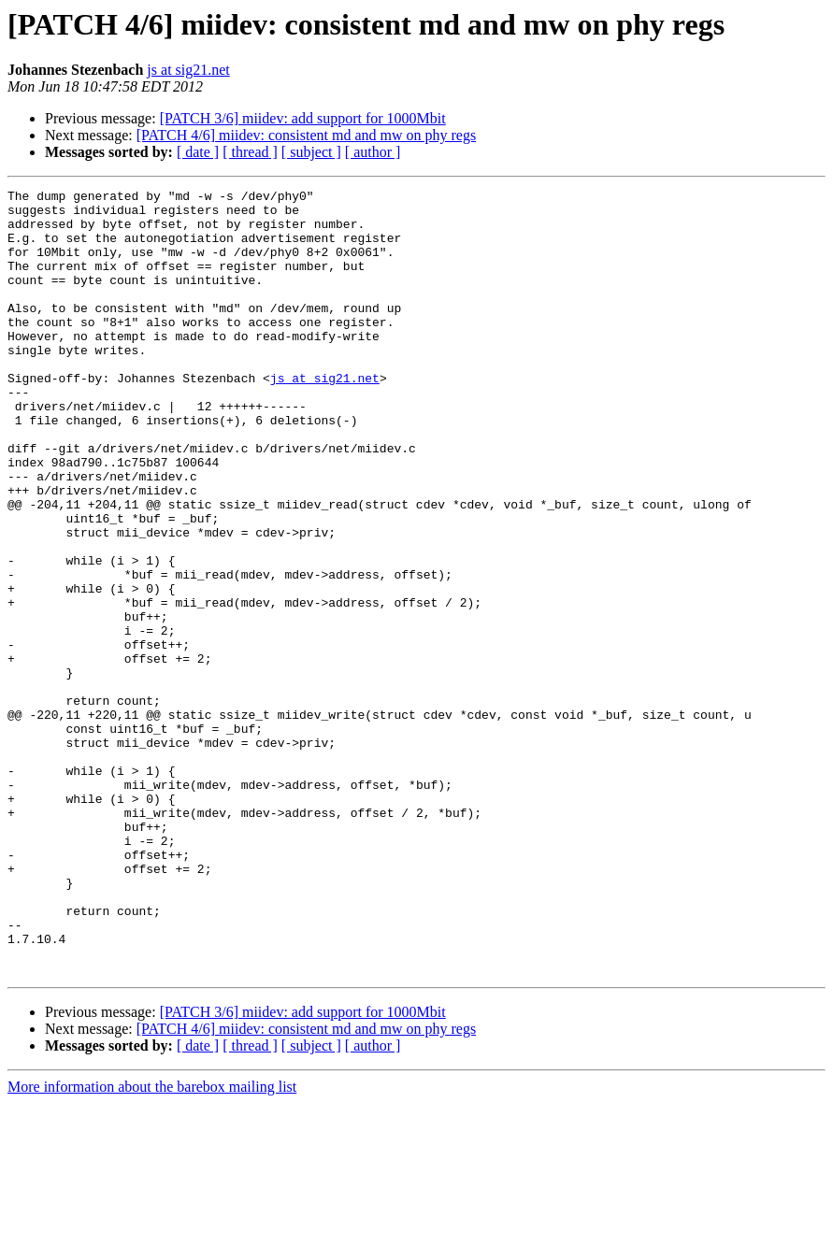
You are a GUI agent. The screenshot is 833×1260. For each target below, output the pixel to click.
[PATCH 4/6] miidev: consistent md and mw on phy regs (306, 135)
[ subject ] (311, 152)
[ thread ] (250, 152)
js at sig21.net (188, 70)
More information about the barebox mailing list (151, 1244)
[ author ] (373, 152)
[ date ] (198, 152)
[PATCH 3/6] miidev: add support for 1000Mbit (303, 118)
